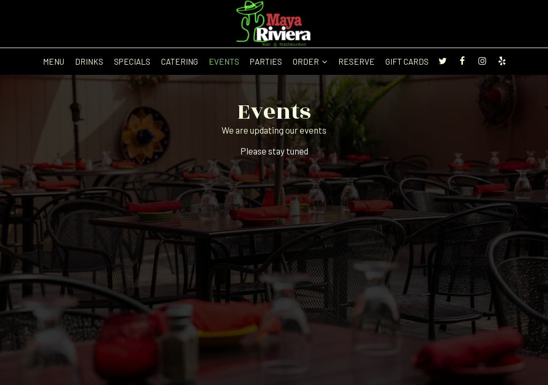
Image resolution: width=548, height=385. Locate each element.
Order (310, 61)
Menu (53, 61)
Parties (266, 61)
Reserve (356, 61)
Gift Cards (407, 61)
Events (224, 61)
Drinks (89, 61)
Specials (132, 61)
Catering (179, 61)
